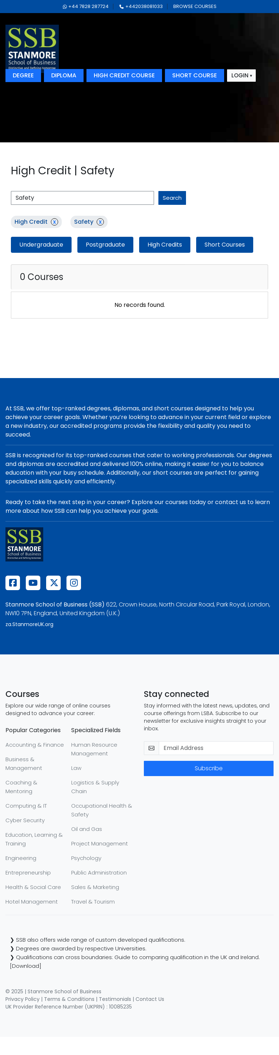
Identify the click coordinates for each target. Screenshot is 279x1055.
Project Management (99, 843)
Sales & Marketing (95, 887)
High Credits (164, 244)
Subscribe (209, 768)
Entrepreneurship (28, 872)
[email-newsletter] (216, 748)
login (239, 75)
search (172, 198)
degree (23, 75)
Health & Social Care (33, 887)
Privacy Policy (22, 999)
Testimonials (115, 999)
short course (194, 75)
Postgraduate (105, 244)
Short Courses (225, 244)
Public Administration (99, 872)
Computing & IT (26, 805)
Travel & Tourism (93, 901)
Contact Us (150, 999)
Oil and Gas (86, 829)
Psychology (86, 858)
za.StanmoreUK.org (29, 624)
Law (76, 768)
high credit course (124, 75)
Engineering (20, 858)
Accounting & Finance (34, 744)
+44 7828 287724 (86, 6)
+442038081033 (141, 6)
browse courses (195, 6)
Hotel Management (31, 901)
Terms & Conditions (69, 999)
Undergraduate (41, 244)
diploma (63, 75)
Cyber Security (25, 820)
